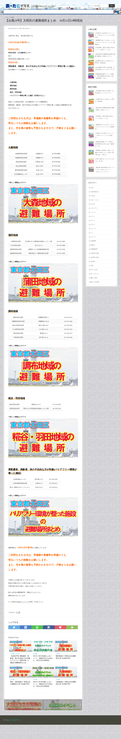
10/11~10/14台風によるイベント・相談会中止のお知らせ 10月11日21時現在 (43, 697)
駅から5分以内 (95, 283)
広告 (100, 12)
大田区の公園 (95, 255)
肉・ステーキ (95, 275)
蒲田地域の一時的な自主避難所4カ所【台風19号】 (66, 671)
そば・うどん (95, 201)
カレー (93, 222)
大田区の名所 (57, 12)
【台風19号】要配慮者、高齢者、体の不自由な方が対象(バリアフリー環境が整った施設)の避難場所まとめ (20, 673)
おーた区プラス (14, 734)
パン (92, 234)
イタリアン (94, 210)
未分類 (93, 263)
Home (7, 17)
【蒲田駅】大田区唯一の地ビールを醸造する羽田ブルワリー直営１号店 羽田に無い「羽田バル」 (105, 154)
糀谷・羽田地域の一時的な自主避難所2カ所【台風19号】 (20, 696)
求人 (95, 12)
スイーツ (93, 230)
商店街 (48, 12)
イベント (68, 12)
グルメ (22, 12)
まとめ (82, 12)
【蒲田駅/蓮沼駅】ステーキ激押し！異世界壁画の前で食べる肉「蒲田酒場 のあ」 (104, 77)
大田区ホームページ (22, 614)
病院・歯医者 (39, 12)
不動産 (89, 12)
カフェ (93, 218)
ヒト (75, 12)
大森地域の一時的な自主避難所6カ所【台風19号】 (66, 696)
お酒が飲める (95, 193)
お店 (29, 12)
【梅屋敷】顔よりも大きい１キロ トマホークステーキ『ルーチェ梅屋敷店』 (105, 43)
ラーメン (93, 238)
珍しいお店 (94, 271)
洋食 (92, 267)
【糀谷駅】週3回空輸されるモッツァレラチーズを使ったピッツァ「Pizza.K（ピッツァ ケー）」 (105, 171)
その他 (107, 12)
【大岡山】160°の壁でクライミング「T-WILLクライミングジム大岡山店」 (104, 36)
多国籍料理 (94, 251)
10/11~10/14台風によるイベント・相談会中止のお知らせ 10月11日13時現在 (43, 672)
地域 (16, 12)
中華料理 (93, 242)
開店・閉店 (8, 12)
